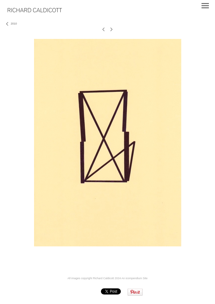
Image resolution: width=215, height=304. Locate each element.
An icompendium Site (134, 278)
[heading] (35, 11)
